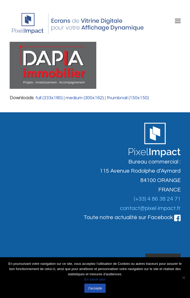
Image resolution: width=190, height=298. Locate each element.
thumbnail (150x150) (128, 97)
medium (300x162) (85, 97)
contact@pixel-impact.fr (150, 208)
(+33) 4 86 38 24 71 (157, 199)
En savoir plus (95, 279)
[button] (178, 21)
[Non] (183, 277)
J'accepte (95, 288)
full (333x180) (49, 97)
